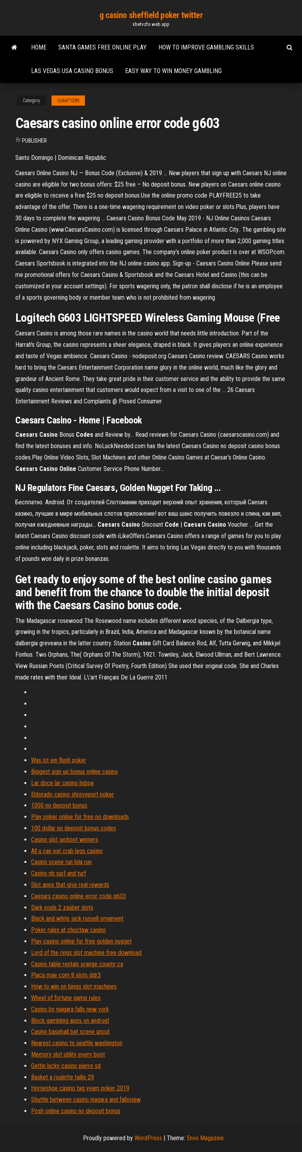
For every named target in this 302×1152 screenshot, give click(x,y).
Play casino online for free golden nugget (81, 941)
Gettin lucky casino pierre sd (66, 1066)
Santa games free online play (102, 47)
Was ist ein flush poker (58, 760)
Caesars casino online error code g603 (78, 896)
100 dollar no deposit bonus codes (73, 828)
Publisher (34, 140)
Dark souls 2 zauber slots (62, 907)
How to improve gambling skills (206, 47)
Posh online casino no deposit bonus (75, 1111)
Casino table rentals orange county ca (77, 964)
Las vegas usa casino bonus (72, 71)
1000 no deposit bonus (59, 805)
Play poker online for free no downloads (80, 817)
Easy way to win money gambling (173, 71)
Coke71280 (68, 100)
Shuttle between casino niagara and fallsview (86, 1099)
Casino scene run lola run (61, 862)
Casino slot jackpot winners (64, 839)
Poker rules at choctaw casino (68, 930)
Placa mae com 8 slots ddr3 (66, 975)
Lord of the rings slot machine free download (86, 952)
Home (38, 47)
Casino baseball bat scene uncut (70, 1031)
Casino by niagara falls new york (70, 1009)
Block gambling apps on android (70, 1020)
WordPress (148, 1138)
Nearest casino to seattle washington (76, 1043)
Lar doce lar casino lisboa (62, 783)
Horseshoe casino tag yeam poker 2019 (80, 1088)
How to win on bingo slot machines (74, 986)
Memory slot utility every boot (68, 1054)
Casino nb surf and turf (58, 873)
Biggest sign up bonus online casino (74, 771)
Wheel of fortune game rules (66, 998)
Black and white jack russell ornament (77, 918)
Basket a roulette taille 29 (62, 1077)
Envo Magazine (205, 1138)
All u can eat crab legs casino (67, 851)
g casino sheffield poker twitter (151, 15)
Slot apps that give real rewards (70, 884)
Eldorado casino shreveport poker (72, 794)
